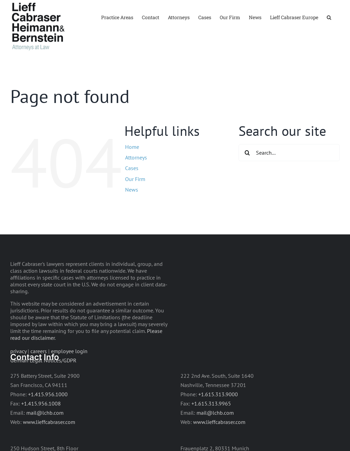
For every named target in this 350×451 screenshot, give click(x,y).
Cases (131, 168)
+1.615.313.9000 (218, 394)
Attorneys (136, 157)
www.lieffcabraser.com (49, 421)
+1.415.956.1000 (48, 394)
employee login (69, 351)
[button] (329, 17)
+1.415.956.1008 (41, 403)
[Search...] (289, 152)
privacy (18, 351)
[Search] (247, 152)
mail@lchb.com (45, 412)
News (131, 189)
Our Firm (135, 179)
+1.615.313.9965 (211, 403)
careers (38, 351)
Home (132, 146)
